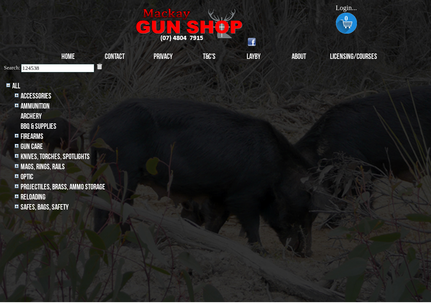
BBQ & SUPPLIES (38, 126)
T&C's (209, 56)
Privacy (163, 56)
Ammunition (35, 106)
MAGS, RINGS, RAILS (43, 166)
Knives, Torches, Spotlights (55, 156)
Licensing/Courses (353, 56)
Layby (254, 56)
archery (31, 116)
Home (68, 56)
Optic (27, 177)
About (299, 56)
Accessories (36, 96)
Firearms (32, 136)
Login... (346, 7)
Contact (115, 56)
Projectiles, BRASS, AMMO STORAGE (63, 187)
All (16, 86)
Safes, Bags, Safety (45, 207)
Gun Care (32, 146)
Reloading (33, 197)
